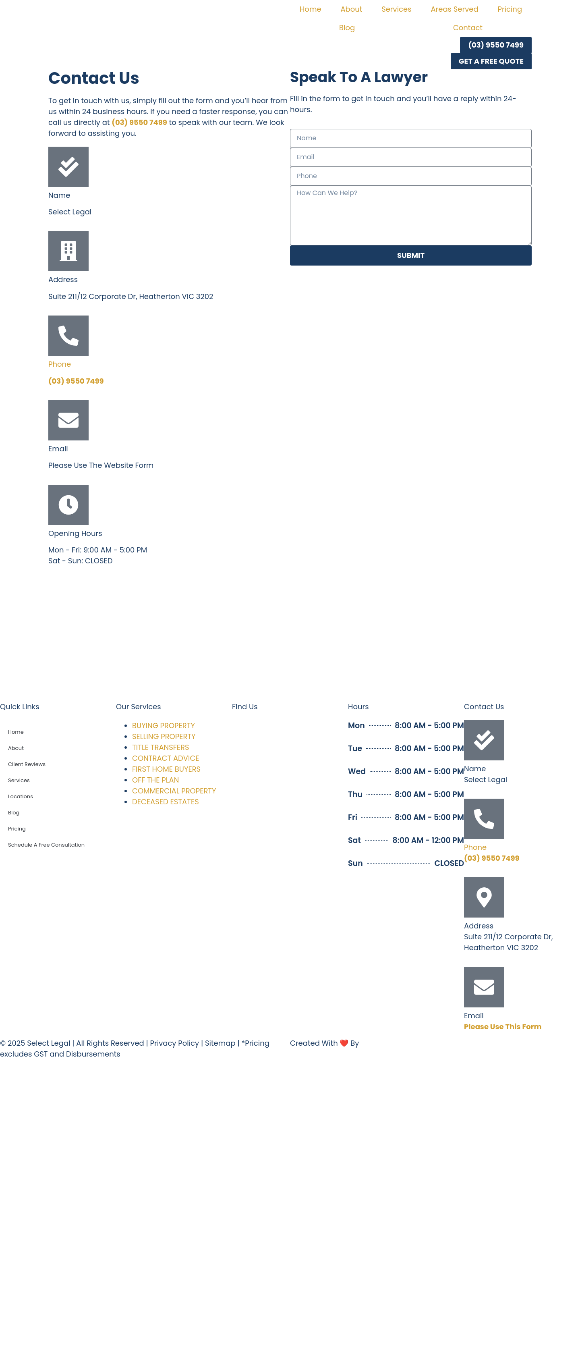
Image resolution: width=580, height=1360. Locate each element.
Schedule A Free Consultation (46, 845)
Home (310, 9)
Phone (59, 364)
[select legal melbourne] (290, 636)
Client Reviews (27, 764)
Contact (468, 28)
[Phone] (68, 336)
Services (396, 9)
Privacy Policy (174, 1043)
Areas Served (454, 9)
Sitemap (220, 1043)
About (351, 9)
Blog (347, 28)
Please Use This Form (502, 1027)
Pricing (509, 9)
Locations (20, 796)
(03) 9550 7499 (139, 122)
